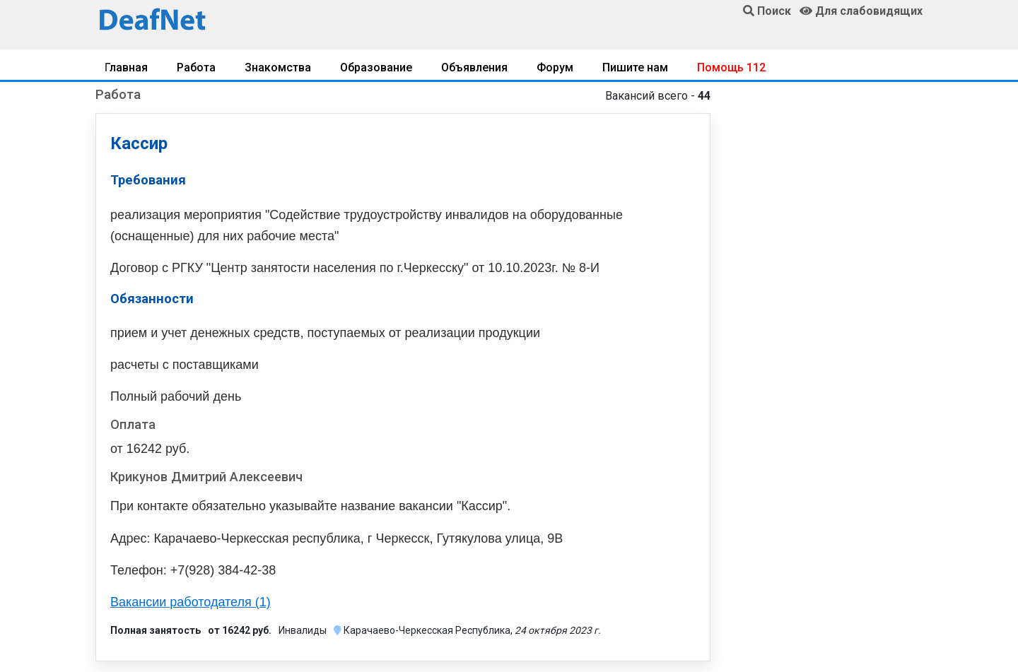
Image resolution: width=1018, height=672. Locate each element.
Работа (196, 67)
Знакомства (278, 67)
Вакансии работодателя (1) (190, 602)
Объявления (474, 67)
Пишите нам (635, 67)
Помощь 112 (731, 67)
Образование (376, 67)
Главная (126, 67)
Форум (555, 67)
